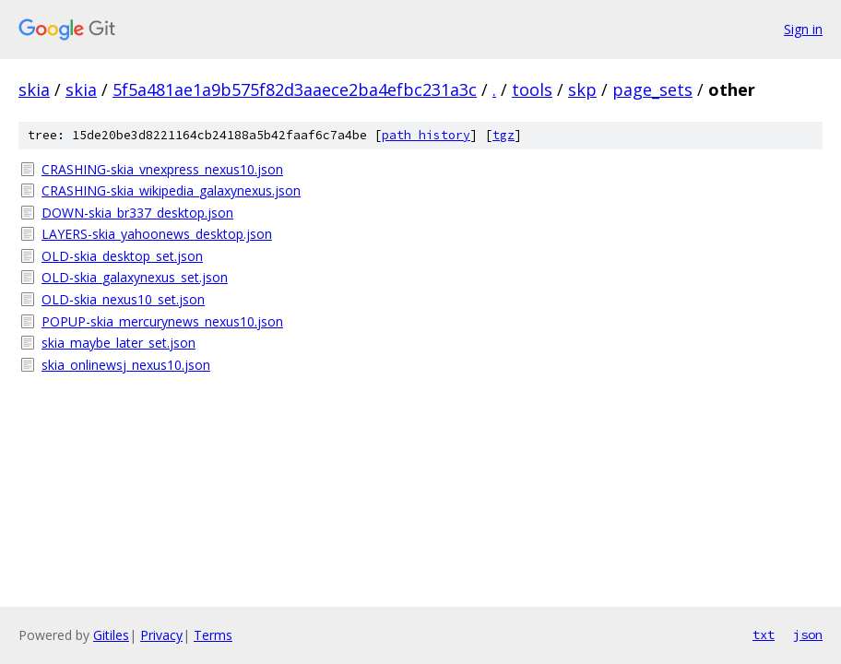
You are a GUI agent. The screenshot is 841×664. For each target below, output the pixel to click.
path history (426, 135)
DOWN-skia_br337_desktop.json (137, 212)
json (808, 634)
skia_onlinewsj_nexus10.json (125, 365)
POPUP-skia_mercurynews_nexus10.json (162, 321)
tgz (503, 135)
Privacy (161, 635)
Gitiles (111, 635)
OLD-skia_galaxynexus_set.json (134, 277)
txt (763, 634)
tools (532, 89)
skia (34, 89)
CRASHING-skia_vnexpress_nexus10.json (162, 169)
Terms (213, 635)
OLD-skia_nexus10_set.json (123, 299)
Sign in (803, 29)
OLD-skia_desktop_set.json (122, 256)
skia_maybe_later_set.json (118, 342)
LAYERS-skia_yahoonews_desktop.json (156, 234)
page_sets (652, 89)
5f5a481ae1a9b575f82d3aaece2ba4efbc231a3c (295, 89)
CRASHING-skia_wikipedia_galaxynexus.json (171, 190)
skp (582, 89)
